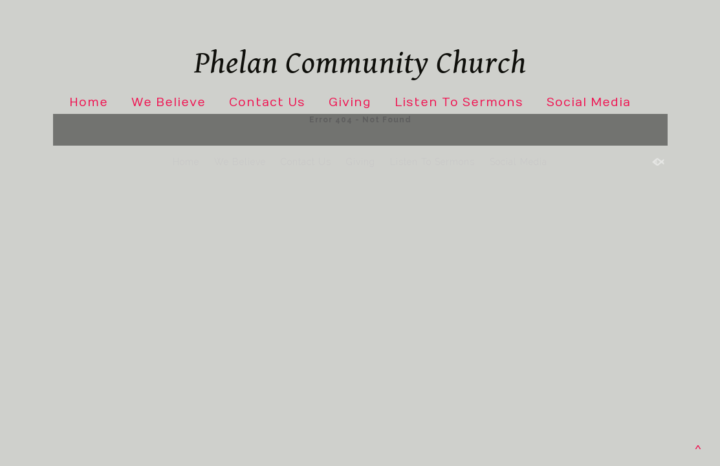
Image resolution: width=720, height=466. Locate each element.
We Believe (168, 102)
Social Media (589, 102)
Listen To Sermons (459, 102)
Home (88, 102)
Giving (350, 102)
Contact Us (267, 102)
